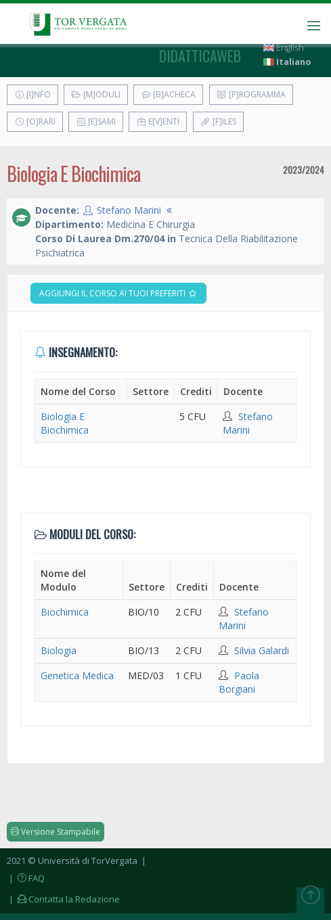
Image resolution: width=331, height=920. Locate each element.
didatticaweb (200, 55)
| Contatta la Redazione (63, 899)
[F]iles (218, 121)
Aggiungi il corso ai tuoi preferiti (118, 293)
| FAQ (26, 878)
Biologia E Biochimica (65, 423)
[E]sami (96, 121)
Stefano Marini (129, 210)
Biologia (58, 650)
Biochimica (65, 611)
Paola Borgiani (239, 682)
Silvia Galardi (261, 650)
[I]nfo (32, 94)
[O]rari (35, 121)
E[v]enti (157, 121)
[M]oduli (95, 94)
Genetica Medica (77, 675)
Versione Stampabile (55, 831)
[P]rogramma (251, 94)
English (283, 47)
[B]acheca (168, 94)
